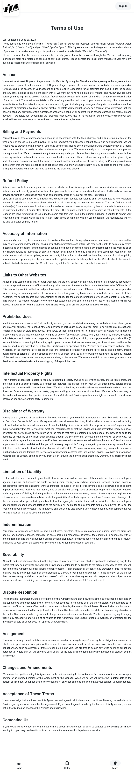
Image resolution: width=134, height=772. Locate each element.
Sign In (123, 6)
